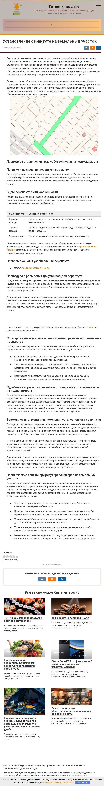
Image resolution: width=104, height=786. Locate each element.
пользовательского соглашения (59, 783)
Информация (16, 48)
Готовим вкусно (63, 6)
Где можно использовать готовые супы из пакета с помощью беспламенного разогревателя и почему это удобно (22, 723)
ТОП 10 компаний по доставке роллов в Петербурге (23, 619)
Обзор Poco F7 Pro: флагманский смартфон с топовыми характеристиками (71, 664)
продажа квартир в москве (36, 268)
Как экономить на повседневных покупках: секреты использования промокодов (19, 664)
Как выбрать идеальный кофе (70, 617)
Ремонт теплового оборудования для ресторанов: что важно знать (71, 711)
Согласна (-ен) (82, 783)
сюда (91, 327)
